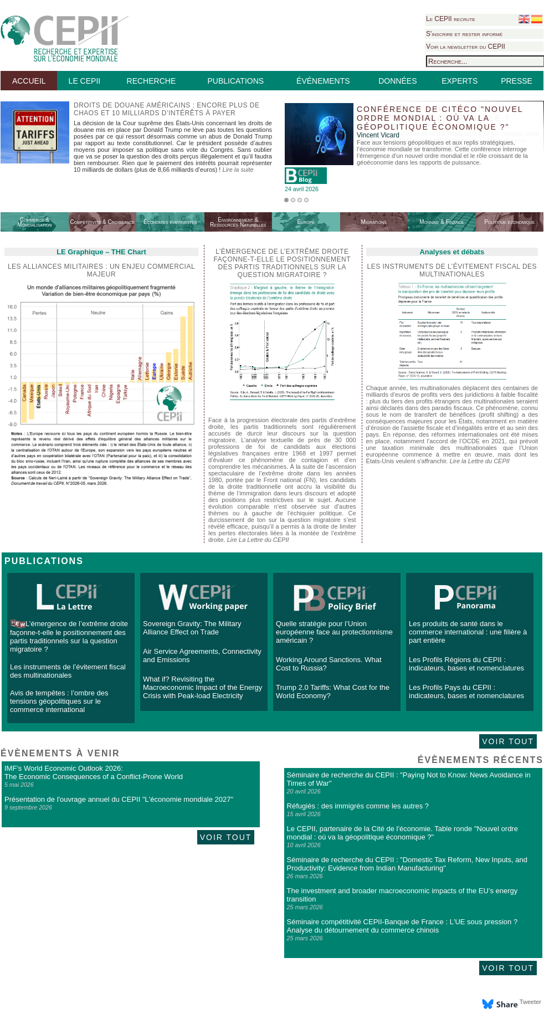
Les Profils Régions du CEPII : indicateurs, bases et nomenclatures (466, 663)
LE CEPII (85, 80)
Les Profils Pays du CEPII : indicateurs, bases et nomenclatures (466, 691)
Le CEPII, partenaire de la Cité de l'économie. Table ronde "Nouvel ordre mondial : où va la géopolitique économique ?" (402, 832)
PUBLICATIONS (235, 80)
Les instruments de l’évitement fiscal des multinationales (452, 270)
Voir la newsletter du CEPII (465, 46)
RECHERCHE (151, 80)
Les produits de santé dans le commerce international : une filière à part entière (468, 631)
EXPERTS (460, 80)
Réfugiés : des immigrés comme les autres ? (358, 806)
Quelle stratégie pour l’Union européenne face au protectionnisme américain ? (334, 631)
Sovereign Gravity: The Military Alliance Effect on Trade (192, 627)
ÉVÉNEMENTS (323, 80)
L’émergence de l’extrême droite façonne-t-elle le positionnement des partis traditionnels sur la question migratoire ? (69, 636)
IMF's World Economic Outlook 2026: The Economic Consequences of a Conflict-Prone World (93, 772)
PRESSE (516, 80)
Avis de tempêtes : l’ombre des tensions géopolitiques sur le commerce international (59, 701)
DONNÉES (397, 80)
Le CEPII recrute (450, 19)
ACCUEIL (29, 80)
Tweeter (530, 1001)
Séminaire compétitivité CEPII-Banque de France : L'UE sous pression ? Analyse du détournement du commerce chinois (402, 926)
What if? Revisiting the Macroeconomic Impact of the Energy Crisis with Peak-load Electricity (202, 687)
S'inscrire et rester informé (464, 34)
